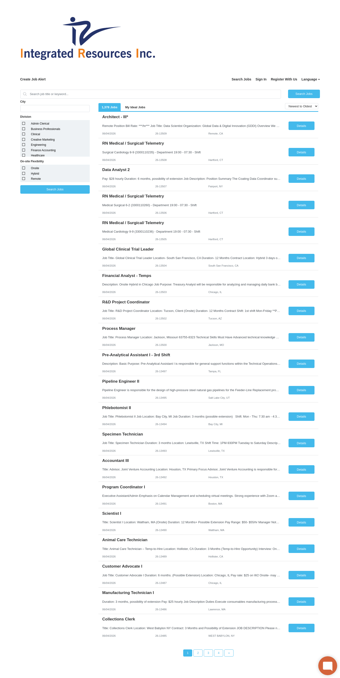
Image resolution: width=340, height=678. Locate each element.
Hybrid (35, 173)
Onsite (35, 168)
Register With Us (284, 79)
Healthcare (38, 155)
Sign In (261, 79)
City (23, 101)
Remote (36, 178)
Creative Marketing (43, 139)
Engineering (38, 144)
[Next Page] (229, 653)
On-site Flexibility (32, 161)
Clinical (35, 134)
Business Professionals (45, 129)
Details (301, 126)
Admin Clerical (40, 123)
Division (25, 116)
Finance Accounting (43, 150)
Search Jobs (241, 79)
